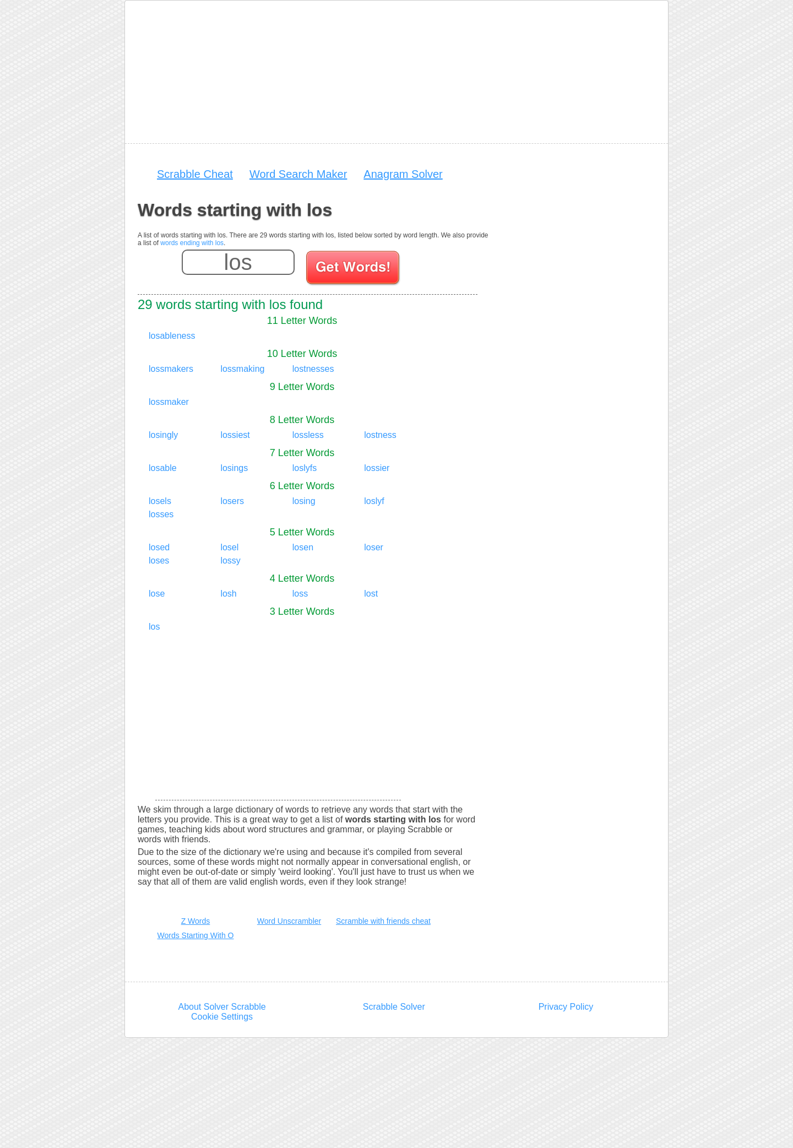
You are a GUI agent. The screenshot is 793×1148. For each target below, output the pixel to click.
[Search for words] (354, 269)
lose (157, 593)
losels (160, 501)
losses (161, 514)
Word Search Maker (298, 174)
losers (232, 501)
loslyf (374, 501)
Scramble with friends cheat (383, 921)
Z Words (195, 921)
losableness (172, 335)
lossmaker (169, 402)
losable (163, 468)
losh (228, 593)
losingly (163, 435)
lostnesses (313, 368)
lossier (376, 468)
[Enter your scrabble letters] (238, 262)
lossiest (234, 435)
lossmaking (242, 368)
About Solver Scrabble (221, 1006)
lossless (308, 435)
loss (300, 593)
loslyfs (304, 468)
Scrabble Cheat (195, 174)
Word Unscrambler (289, 921)
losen (302, 547)
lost (371, 593)
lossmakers (171, 368)
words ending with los (192, 243)
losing (304, 501)
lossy (230, 560)
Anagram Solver (402, 174)
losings (234, 468)
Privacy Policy (566, 1006)
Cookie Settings (222, 1016)
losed (159, 547)
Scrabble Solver (394, 1006)
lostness (380, 435)
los (154, 626)
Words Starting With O (195, 935)
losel (229, 547)
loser (373, 547)
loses (159, 560)
